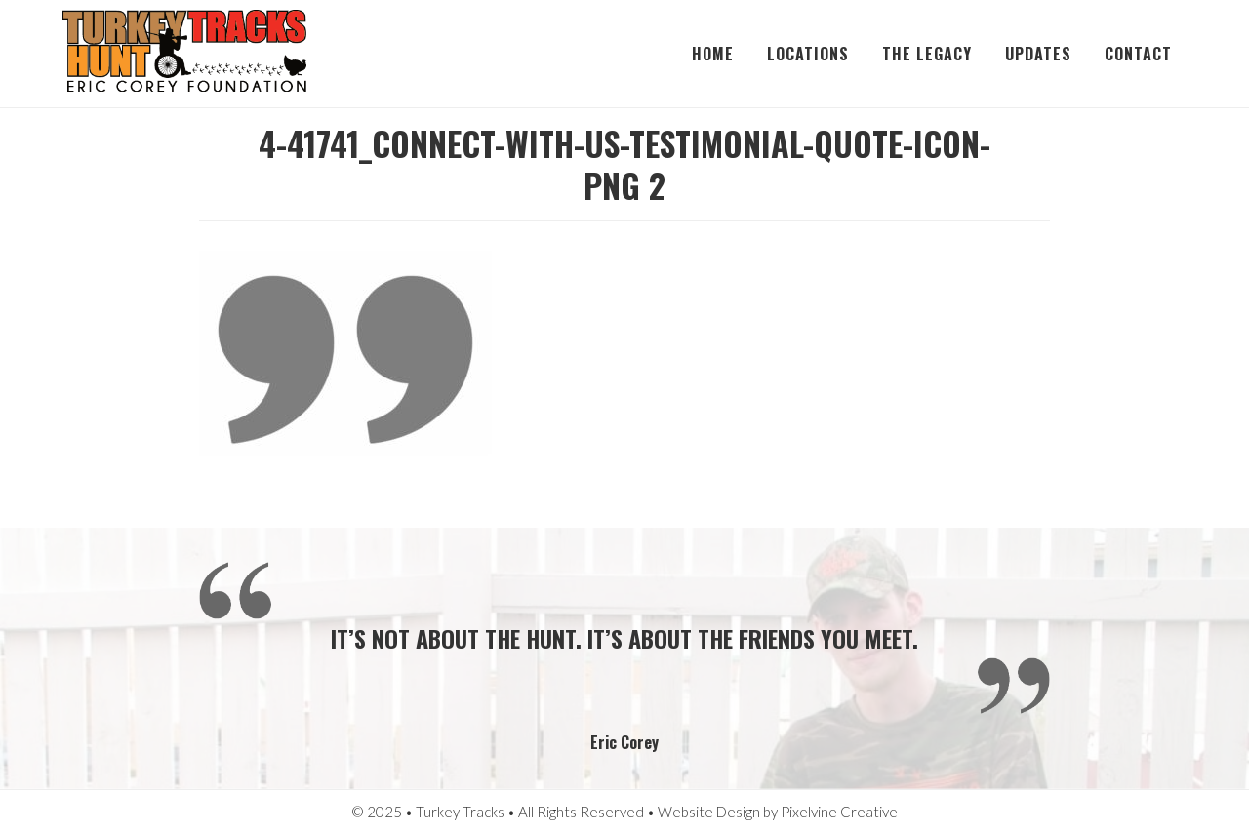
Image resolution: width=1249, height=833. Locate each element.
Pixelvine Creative (839, 811)
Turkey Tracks (184, 54)
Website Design (709, 811)
